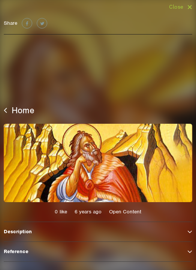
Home (19, 110)
